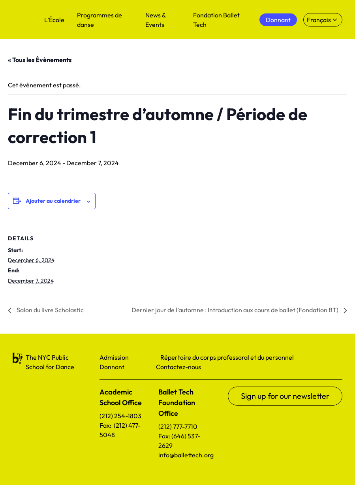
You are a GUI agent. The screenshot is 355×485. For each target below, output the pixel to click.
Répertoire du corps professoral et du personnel (227, 357)
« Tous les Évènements (39, 60)
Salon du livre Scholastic (49, 310)
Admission (114, 357)
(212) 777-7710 (177, 426)
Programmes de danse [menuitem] (99, 19)
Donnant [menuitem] (278, 20)
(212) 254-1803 (120, 416)
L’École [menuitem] (54, 20)
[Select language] (322, 19)
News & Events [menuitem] (155, 19)
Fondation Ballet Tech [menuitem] (216, 19)
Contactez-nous (178, 367)
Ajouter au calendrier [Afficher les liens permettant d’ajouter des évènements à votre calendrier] (53, 200)
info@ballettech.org (186, 455)
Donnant (112, 367)
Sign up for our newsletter (285, 396)
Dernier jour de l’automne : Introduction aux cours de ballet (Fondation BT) (235, 310)
